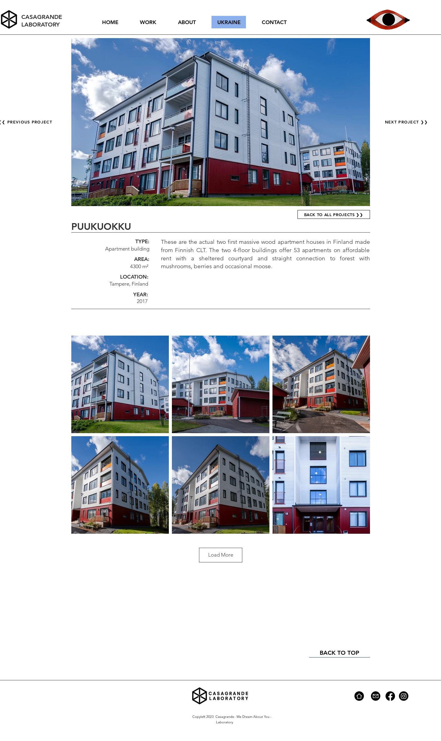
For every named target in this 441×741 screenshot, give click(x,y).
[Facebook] (390, 696)
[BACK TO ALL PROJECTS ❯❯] (333, 214)
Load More (220, 555)
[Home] (359, 696)
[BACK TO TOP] (339, 652)
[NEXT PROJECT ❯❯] (407, 121)
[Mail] (375, 696)
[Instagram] (403, 696)
